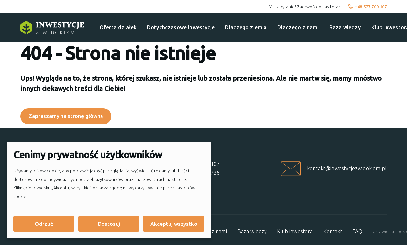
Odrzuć (44, 224)
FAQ (357, 231)
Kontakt (332, 231)
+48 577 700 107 (367, 6)
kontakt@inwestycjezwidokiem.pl (347, 168)
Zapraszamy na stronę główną (66, 116)
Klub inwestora (295, 231)
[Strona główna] (52, 27)
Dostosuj (109, 224)
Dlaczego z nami (298, 27)
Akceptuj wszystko (173, 224)
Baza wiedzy (345, 27)
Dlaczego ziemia (245, 27)
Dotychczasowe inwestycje (181, 27)
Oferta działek (118, 27)
